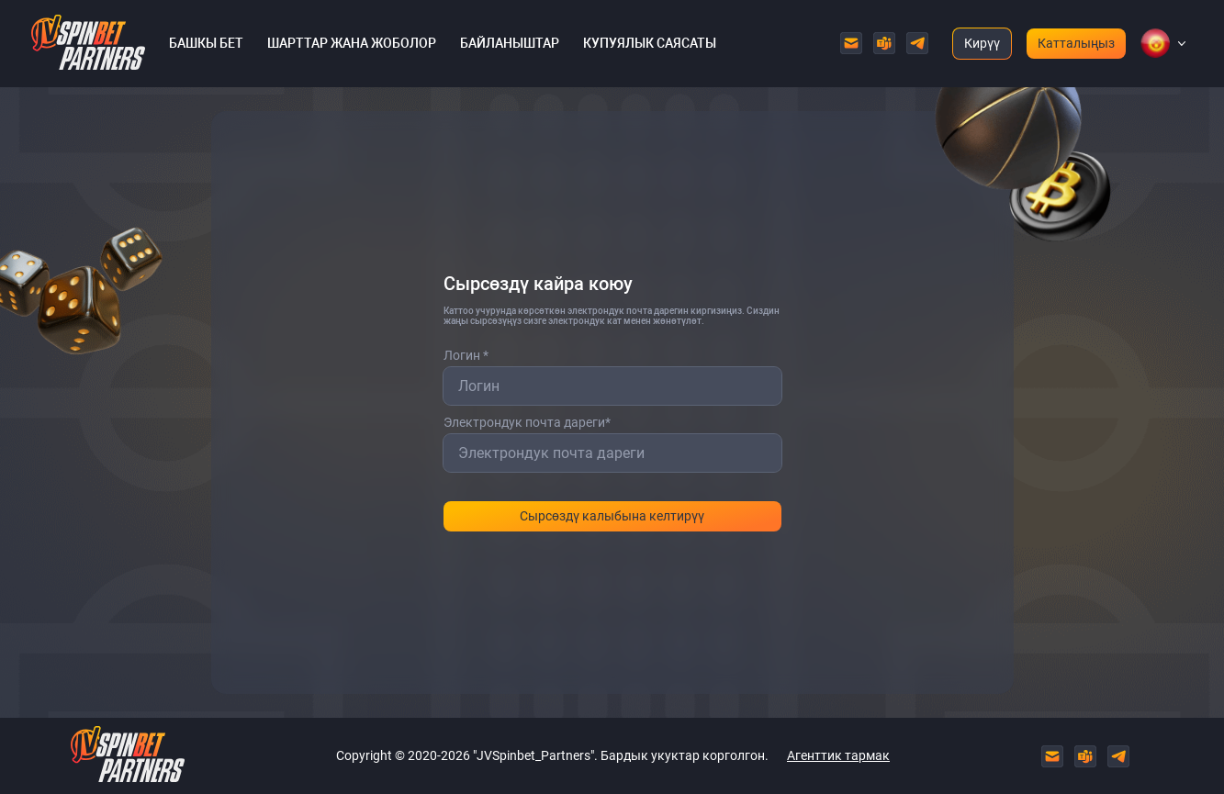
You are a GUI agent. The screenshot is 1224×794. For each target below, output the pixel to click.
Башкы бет (206, 43)
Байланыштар (509, 43)
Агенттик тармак (838, 755)
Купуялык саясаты (649, 43)
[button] (1155, 43)
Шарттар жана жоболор (351, 43)
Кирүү (982, 43)
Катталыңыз (1076, 43)
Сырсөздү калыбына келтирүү (612, 516)
